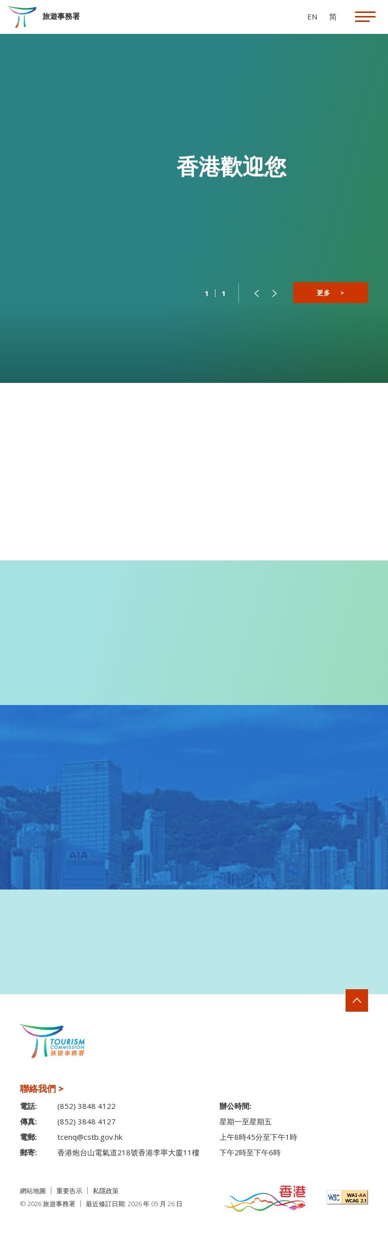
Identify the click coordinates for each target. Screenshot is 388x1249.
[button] (256, 293)
